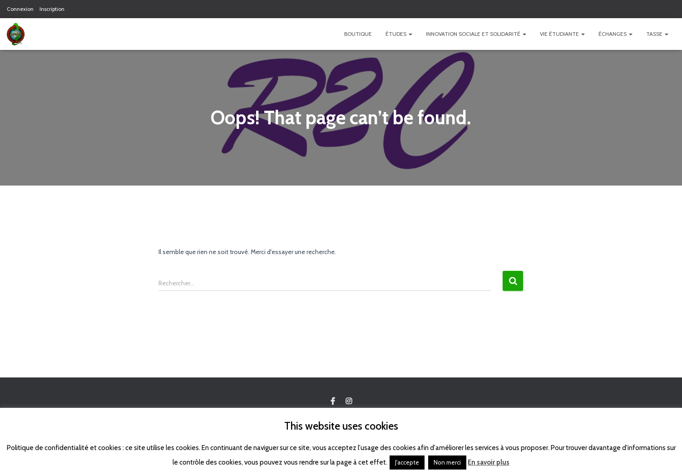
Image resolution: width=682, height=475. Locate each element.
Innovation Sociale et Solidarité (476, 33)
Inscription (52, 8)
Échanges (615, 33)
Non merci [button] (447, 462)
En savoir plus (488, 462)
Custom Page (333, 401)
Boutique (358, 33)
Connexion (20, 8)
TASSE (657, 33)
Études (398, 33)
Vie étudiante (562, 33)
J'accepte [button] (407, 462)
